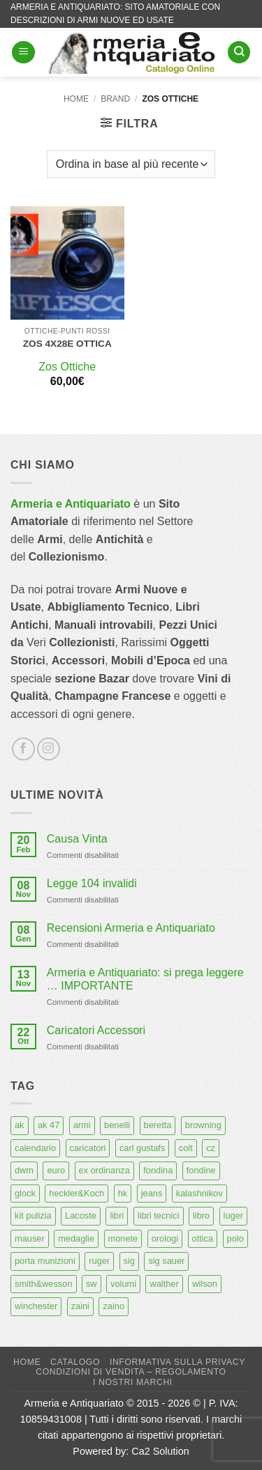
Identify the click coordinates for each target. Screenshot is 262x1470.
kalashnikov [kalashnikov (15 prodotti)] (199, 1193)
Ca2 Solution (160, 1451)
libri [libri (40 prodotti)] (117, 1215)
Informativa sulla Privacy (177, 1362)
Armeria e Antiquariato (70, 504)
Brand (115, 99)
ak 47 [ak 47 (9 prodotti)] (48, 1125)
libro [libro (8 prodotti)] (201, 1215)
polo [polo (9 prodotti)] (235, 1238)
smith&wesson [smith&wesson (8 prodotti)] (44, 1284)
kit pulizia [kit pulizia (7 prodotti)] (33, 1215)
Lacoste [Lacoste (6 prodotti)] (80, 1215)
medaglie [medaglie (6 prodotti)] (76, 1238)
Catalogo (75, 1362)
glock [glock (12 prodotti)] (25, 1193)
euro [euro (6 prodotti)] (56, 1170)
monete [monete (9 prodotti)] (123, 1238)
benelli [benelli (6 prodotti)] (117, 1125)
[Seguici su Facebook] (23, 748)
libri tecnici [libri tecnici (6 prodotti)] (159, 1215)
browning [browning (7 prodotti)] (203, 1125)
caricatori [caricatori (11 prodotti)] (88, 1148)
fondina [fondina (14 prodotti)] (158, 1170)
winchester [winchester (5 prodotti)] (36, 1306)
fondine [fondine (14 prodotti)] (201, 1170)
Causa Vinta (77, 839)
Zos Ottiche (67, 367)
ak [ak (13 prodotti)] (19, 1125)
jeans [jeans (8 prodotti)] (152, 1193)
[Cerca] (239, 52)
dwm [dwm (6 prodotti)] (24, 1170)
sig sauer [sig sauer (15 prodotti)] (166, 1261)
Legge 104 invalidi (92, 883)
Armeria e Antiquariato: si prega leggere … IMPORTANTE (145, 979)
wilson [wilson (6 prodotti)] (204, 1284)
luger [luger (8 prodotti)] (233, 1215)
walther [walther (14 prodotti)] (164, 1284)
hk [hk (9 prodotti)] (123, 1193)
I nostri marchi (133, 1382)
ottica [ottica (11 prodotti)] (203, 1238)
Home (76, 99)
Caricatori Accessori (96, 1030)
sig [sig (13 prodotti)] (129, 1261)
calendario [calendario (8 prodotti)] (35, 1148)
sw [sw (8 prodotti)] (91, 1284)
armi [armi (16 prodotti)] (82, 1125)
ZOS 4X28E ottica (67, 343)
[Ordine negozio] (131, 164)
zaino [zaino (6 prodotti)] (113, 1306)
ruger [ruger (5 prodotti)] (99, 1261)
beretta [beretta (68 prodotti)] (158, 1125)
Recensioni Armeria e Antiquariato (131, 928)
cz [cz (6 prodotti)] (210, 1148)
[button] (23, 52)
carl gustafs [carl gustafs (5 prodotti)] (142, 1148)
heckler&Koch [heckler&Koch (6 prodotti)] (76, 1193)
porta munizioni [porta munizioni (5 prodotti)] (45, 1261)
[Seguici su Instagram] (48, 748)
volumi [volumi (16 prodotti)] (123, 1284)
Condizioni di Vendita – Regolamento (131, 1372)
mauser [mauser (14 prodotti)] (30, 1238)
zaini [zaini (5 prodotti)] (80, 1306)
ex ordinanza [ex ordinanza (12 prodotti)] (104, 1170)
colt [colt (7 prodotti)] (186, 1148)
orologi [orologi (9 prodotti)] (165, 1238)
